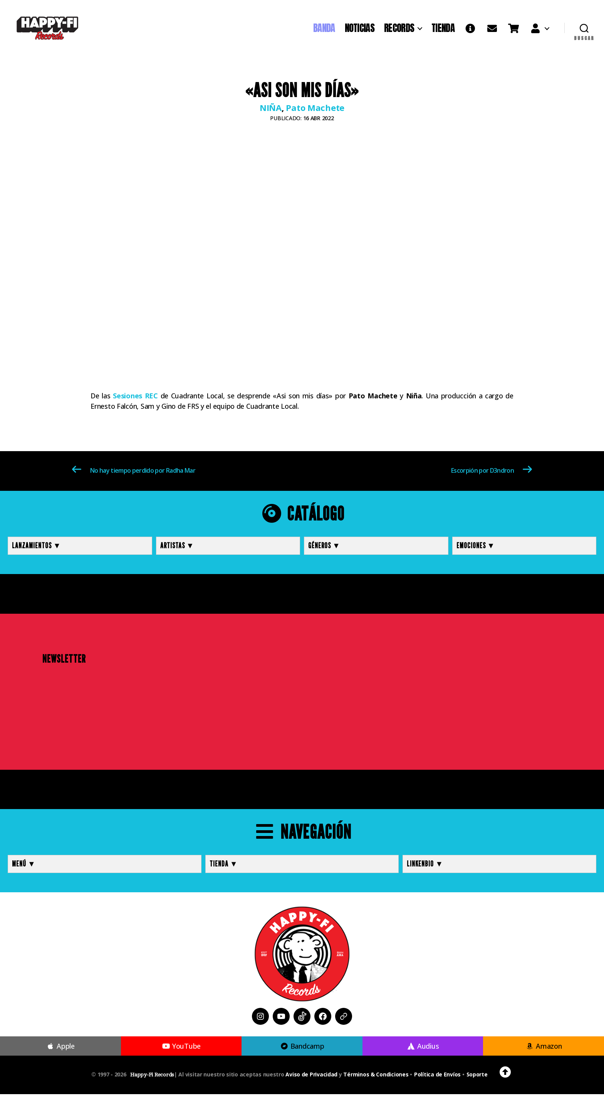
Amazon (543, 1049)
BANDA (324, 30)
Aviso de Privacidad (311, 1078)
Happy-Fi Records (152, 1078)
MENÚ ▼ (24, 867)
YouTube (181, 1049)
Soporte (477, 1078)
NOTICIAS (359, 30)
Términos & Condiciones (375, 1078)
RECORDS (399, 30)
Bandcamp (302, 1049)
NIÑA (271, 111)
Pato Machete (315, 111)
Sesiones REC (135, 399)
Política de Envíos (437, 1078)
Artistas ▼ (177, 549)
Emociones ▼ (475, 549)
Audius (423, 1049)
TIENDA (443, 30)
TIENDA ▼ (224, 867)
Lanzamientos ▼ (36, 549)
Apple (60, 1049)
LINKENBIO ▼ (425, 867)
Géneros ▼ (324, 549)
